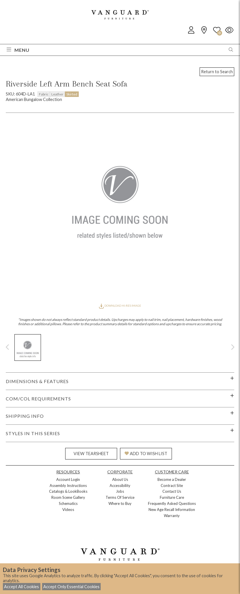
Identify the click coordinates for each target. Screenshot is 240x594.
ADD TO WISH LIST (146, 453)
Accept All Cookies (21, 586)
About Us (120, 479)
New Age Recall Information (172, 509)
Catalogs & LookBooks (68, 491)
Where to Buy (120, 503)
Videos (68, 509)
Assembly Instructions (68, 485)
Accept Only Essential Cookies (71, 586)
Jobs (120, 491)
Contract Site (172, 485)
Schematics (68, 503)
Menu (18, 50)
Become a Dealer (172, 479)
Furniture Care (172, 497)
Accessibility (120, 485)
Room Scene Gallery (68, 497)
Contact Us (171, 491)
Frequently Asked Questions (172, 503)
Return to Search (217, 71)
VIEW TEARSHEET (91, 453)
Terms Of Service (120, 497)
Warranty (172, 515)
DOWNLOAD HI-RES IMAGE (120, 305)
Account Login (68, 479)
